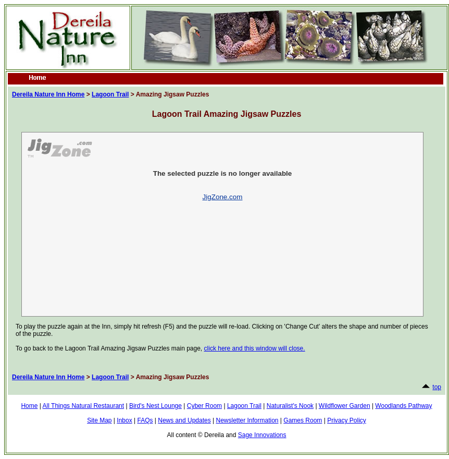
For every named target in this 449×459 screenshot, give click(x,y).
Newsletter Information (247, 420)
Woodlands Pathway (403, 405)
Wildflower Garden (344, 405)
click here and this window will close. (254, 348)
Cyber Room (204, 405)
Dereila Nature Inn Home (48, 94)
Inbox (124, 420)
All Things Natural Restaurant (83, 405)
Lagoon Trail (110, 94)
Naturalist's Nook (290, 405)
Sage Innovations (262, 435)
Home (29, 405)
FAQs (145, 420)
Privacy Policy (346, 420)
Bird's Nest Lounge (155, 405)
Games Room (302, 420)
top (436, 387)
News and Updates (184, 420)
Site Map (99, 420)
